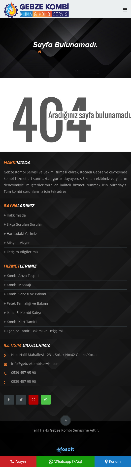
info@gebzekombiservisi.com (35, 363)
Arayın (18, 462)
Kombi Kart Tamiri (20, 321)
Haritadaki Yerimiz (20, 233)
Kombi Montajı (17, 284)
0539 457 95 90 (23, 372)
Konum (113, 462)
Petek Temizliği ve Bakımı (26, 303)
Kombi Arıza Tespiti (21, 275)
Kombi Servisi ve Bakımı (25, 294)
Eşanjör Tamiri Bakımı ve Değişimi (33, 331)
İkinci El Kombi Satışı (22, 312)
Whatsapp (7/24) (65, 462)
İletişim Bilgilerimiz (21, 251)
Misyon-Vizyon (17, 242)
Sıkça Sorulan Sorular (23, 224)
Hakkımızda (15, 215)
